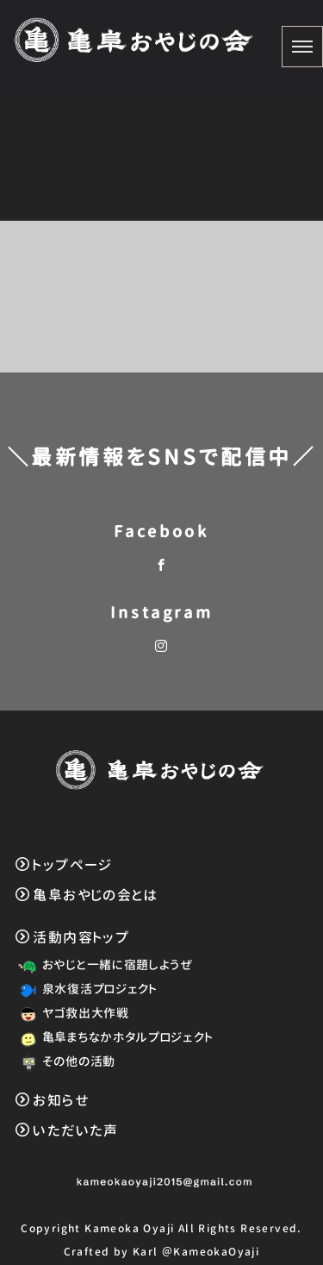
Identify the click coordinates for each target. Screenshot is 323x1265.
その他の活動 (64, 1061)
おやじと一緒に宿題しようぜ (103, 964)
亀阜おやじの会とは (87, 895)
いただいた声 (67, 1130)
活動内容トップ (72, 937)
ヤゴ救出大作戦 (71, 1013)
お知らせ (53, 1100)
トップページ (64, 864)
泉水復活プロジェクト (85, 988)
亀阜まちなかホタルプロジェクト (113, 1037)
